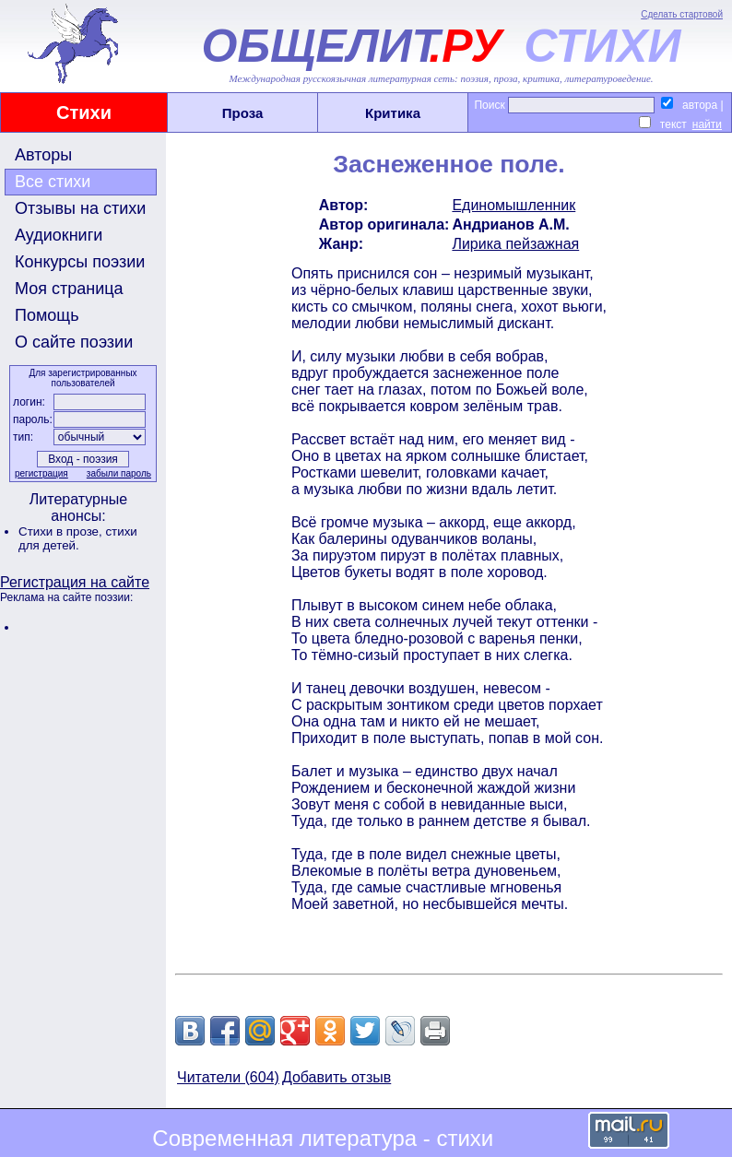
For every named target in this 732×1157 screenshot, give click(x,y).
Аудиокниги (58, 235)
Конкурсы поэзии (80, 262)
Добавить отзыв (336, 1077)
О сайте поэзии (74, 342)
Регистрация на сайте (74, 582)
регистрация (41, 473)
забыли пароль (119, 473)
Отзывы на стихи (80, 208)
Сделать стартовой (682, 14)
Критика (392, 113)
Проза (243, 113)
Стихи (84, 112)
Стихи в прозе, (61, 531)
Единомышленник (513, 205)
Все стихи (52, 181)
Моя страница (69, 288)
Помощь (47, 315)
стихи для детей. (77, 538)
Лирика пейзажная (515, 244)
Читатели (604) (228, 1077)
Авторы (43, 155)
